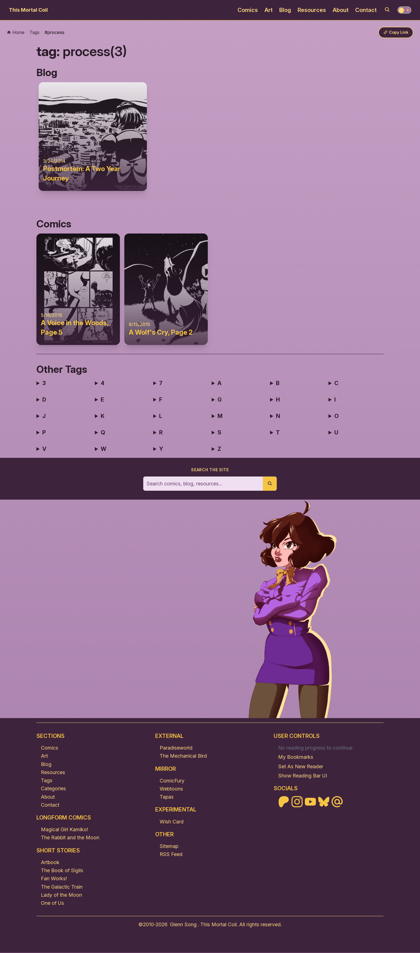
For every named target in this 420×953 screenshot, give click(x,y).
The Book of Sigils (62, 871)
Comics (248, 10)
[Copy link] (394, 33)
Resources (312, 10)
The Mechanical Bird (183, 756)
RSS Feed (171, 854)
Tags (46, 781)
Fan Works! (54, 879)
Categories (53, 789)
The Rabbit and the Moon (70, 838)
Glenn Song (183, 925)
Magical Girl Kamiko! (64, 830)
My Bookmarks (295, 757)
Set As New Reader (300, 767)
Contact (366, 10)
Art (269, 10)
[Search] (387, 9)
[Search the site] (203, 484)
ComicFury (172, 781)
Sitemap (169, 846)
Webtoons (171, 789)
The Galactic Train (62, 887)
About (341, 10)
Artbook (50, 863)
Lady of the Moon (61, 895)
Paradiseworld (176, 748)
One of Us (52, 903)
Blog (285, 10)
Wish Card (172, 822)
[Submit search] (270, 484)
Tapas (167, 797)
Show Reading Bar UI (302, 776)
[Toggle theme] (404, 10)
